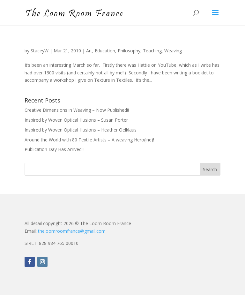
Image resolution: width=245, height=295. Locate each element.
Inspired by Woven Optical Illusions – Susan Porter (76, 120)
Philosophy (129, 51)
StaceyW (39, 51)
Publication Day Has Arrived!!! (55, 149)
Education (105, 51)
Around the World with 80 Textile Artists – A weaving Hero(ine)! (89, 140)
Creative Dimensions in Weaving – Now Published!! (77, 110)
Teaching (152, 51)
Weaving (173, 51)
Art (89, 51)
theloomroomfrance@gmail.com (72, 231)
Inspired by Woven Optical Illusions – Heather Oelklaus (81, 130)
